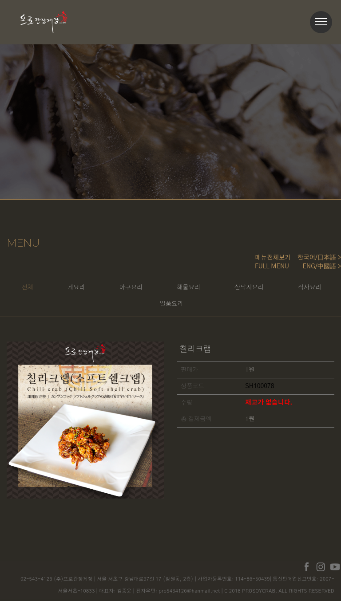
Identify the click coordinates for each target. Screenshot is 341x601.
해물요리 (219, 288)
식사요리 (140, 305)
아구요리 (158, 288)
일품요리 (201, 305)
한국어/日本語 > (319, 258)
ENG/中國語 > (322, 266)
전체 (50, 288)
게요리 (101, 288)
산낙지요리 (282, 288)
